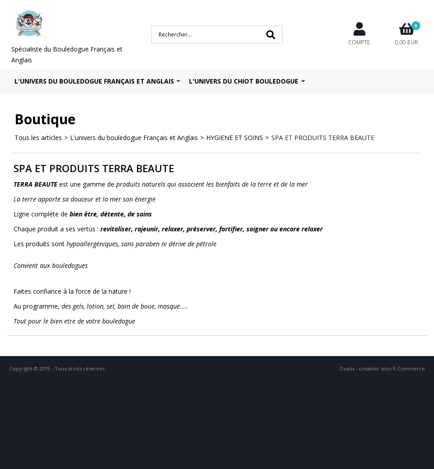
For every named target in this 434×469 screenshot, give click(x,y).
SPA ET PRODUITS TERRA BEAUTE (322, 137)
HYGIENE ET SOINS (234, 137)
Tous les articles (38, 137)
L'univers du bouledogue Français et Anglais (94, 81)
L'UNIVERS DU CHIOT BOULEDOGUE (243, 81)
